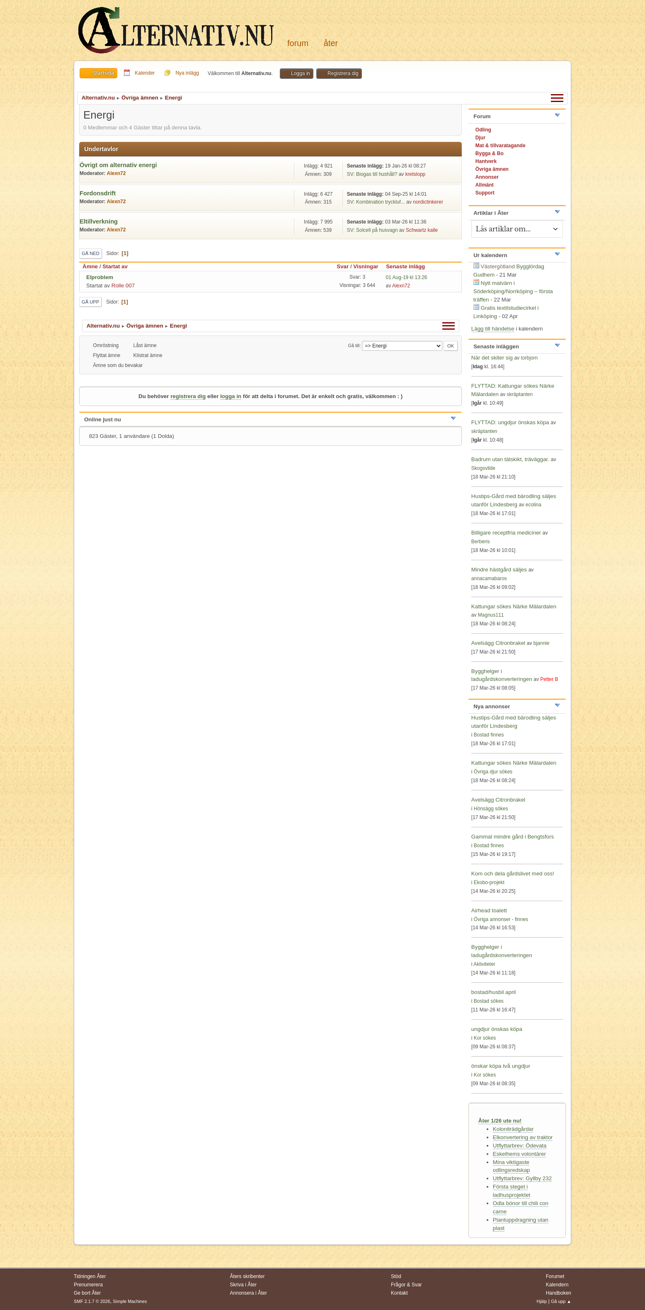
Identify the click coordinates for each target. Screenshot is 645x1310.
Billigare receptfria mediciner (506, 533)
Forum (297, 43)
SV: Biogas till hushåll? (372, 174)
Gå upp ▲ (561, 1301)
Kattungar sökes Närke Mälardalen (513, 606)
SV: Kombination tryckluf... (376, 202)
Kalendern (557, 1285)
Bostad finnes (489, 735)
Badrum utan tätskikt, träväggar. (510, 459)
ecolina (533, 505)
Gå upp (90, 301)
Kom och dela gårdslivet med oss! (512, 873)
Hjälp (542, 1301)
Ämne (90, 266)
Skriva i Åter (243, 1285)
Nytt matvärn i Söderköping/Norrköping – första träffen (513, 291)
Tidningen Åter (90, 1276)
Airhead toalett (489, 910)
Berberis (480, 541)
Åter (331, 43)
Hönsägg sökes (491, 809)
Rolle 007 (123, 285)
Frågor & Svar (406, 1285)
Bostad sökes (489, 1001)
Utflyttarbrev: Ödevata (520, 1145)
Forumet (555, 1276)
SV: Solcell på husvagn (373, 230)
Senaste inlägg (409, 266)
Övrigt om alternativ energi (118, 165)
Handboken (558, 1293)
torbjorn (529, 358)
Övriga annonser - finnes (501, 919)
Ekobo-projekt (489, 882)
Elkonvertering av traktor (523, 1137)
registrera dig (188, 396)
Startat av (115, 266)
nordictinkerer (428, 202)
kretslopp (415, 174)
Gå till (354, 345)
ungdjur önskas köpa (496, 1029)
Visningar (365, 266)
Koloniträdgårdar (513, 1129)
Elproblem (99, 277)
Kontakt (399, 1293)
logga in (230, 396)
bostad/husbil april (493, 992)
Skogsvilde (483, 468)
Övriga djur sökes (493, 772)
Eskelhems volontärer (519, 1154)
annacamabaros (489, 578)
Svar (343, 266)
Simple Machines (130, 1301)
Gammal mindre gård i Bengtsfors (512, 837)
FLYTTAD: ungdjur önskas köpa (510, 422)
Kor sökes (485, 1038)
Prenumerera (88, 1285)
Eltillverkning (99, 221)
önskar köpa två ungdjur (500, 1066)
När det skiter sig (492, 358)
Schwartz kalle (422, 230)
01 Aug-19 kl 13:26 (406, 277)
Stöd (396, 1276)
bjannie (541, 643)
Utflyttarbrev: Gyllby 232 (522, 1178)
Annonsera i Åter (248, 1293)
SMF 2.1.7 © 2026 (92, 1301)
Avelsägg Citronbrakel (498, 643)
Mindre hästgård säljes (499, 569)
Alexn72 (116, 173)
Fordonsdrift (98, 193)
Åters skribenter (247, 1276)
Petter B (549, 679)
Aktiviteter (484, 964)
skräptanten (520, 394)
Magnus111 (491, 615)
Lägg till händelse (492, 329)
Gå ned (90, 253)
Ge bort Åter (87, 1293)
